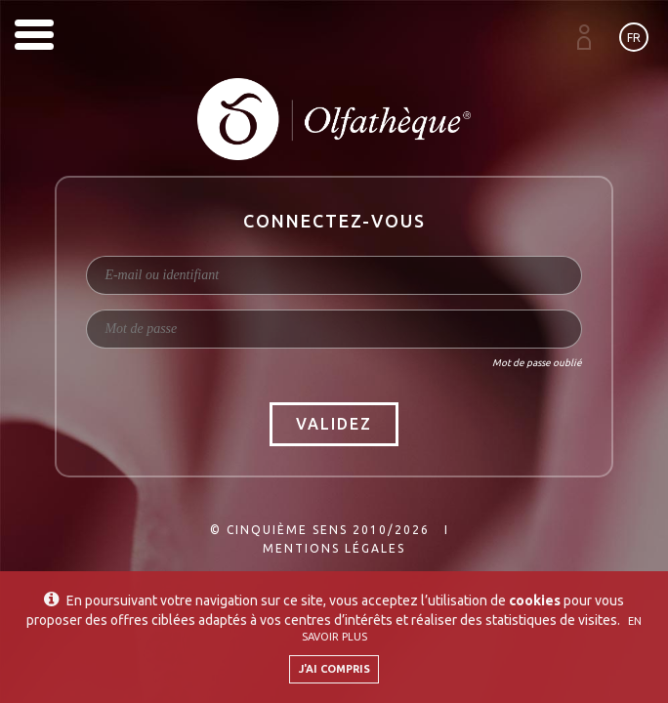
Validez (334, 424)
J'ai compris (334, 669)
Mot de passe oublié (537, 362)
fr (634, 37)
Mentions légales (334, 548)
